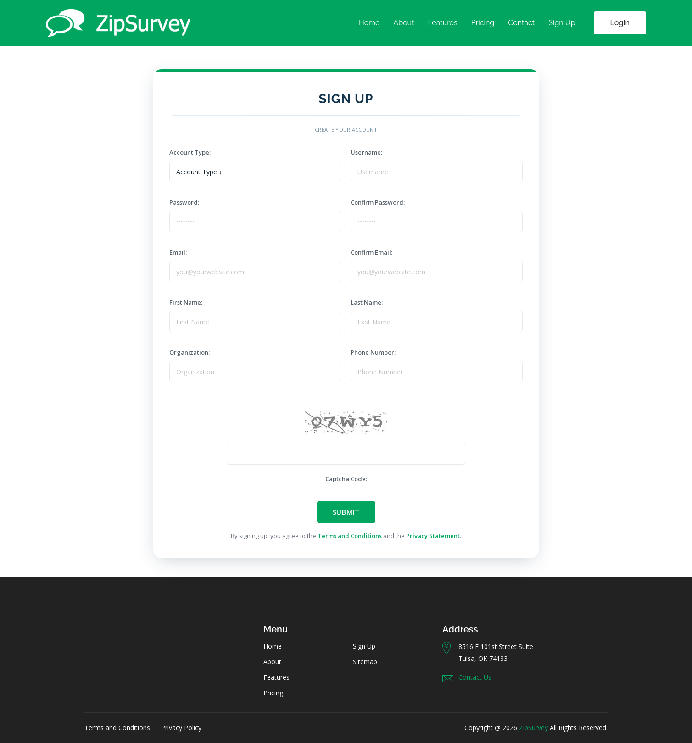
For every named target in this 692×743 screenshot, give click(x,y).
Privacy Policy (181, 727)
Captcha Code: (346, 479)
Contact (521, 22)
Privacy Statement (433, 536)
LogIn (620, 22)
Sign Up (561, 22)
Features (442, 22)
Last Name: (368, 302)
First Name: (187, 302)
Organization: (190, 352)
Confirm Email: (374, 252)
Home (369, 22)
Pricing (483, 22)
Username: (368, 152)
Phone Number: (376, 352)
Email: (180, 252)
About (403, 22)
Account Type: (191, 152)
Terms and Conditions (350, 536)
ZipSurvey (533, 727)
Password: (187, 202)
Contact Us (474, 677)
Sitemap (365, 661)
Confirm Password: (380, 202)
